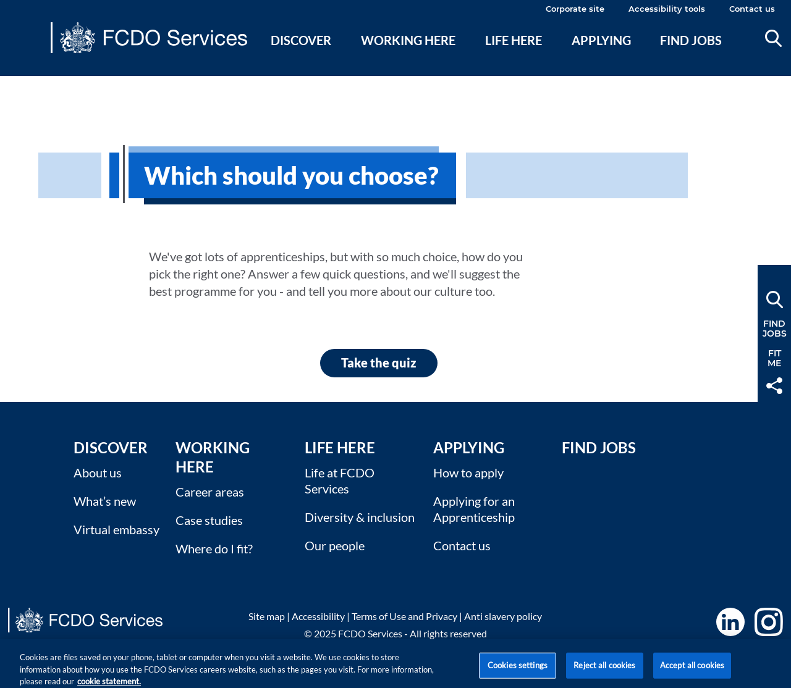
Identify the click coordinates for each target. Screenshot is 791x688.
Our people (335, 545)
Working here (408, 40)
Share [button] (774, 385)
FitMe (774, 358)
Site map (266, 616)
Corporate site (575, 9)
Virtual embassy (116, 529)
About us (98, 472)
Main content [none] (28, 83)
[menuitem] (301, 55)
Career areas (210, 491)
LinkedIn (730, 622)
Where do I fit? (214, 548)
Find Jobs (599, 447)
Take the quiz (379, 362)
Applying (601, 40)
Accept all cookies (692, 669)
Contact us (752, 9)
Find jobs (691, 40)
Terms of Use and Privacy (404, 616)
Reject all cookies (604, 669)
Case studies (209, 520)
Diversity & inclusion (360, 517)
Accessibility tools (666, 9)
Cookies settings (518, 669)
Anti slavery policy (503, 616)
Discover (301, 40)
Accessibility (318, 616)
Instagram (769, 622)
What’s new (105, 500)
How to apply (468, 472)
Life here (513, 40)
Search (773, 38)
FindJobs (775, 328)
